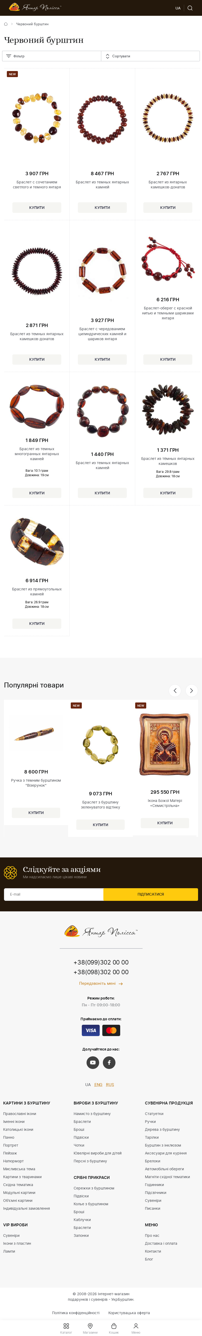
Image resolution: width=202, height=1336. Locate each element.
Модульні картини (19, 1193)
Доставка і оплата (161, 1244)
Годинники (154, 1185)
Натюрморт (13, 1161)
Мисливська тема (19, 1169)
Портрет (10, 1146)
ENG (98, 1085)
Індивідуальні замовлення (26, 1209)
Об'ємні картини (17, 1201)
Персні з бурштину (90, 1161)
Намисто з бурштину (92, 1114)
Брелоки (152, 1161)
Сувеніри (11, 1236)
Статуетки (154, 1114)
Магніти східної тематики (167, 1177)
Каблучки (82, 1220)
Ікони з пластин (17, 1244)
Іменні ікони (13, 1122)
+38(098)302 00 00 (101, 973)
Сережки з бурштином (94, 1189)
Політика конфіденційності (75, 1313)
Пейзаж (10, 1154)
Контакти (153, 1252)
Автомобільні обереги (164, 1169)
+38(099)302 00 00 (101, 963)
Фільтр (15, 56)
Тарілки (152, 1138)
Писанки (152, 1209)
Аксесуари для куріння (166, 1154)
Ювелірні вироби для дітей (98, 1154)
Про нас (152, 1236)
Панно (8, 1138)
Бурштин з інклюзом (163, 1146)
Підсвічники (155, 1193)
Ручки (150, 1122)
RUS (110, 1085)
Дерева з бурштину (162, 1130)
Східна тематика (18, 1185)
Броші (79, 1130)
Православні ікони (19, 1114)
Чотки (79, 1146)
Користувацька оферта (129, 1313)
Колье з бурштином (91, 1204)
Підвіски (81, 1138)
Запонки (81, 1236)
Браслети (82, 1122)
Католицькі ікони (18, 1130)
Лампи (9, 1252)
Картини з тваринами (22, 1177)
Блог (149, 1260)
